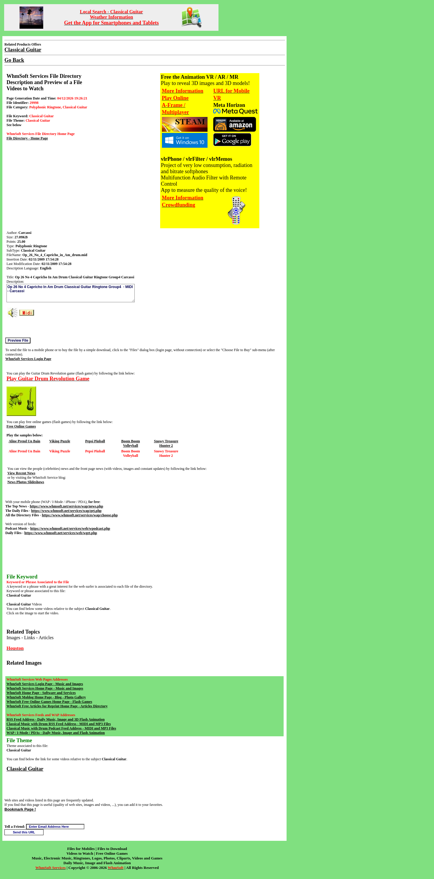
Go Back (14, 60)
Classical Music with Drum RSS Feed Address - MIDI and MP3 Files (59, 724)
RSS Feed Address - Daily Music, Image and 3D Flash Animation (56, 719)
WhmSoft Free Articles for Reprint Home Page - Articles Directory (57, 706)
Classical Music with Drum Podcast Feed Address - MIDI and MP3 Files (61, 728)
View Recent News (21, 473)
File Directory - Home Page (27, 138)
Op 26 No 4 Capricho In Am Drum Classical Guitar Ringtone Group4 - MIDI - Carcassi (71, 293)
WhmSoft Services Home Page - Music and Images (45, 688)
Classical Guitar (25, 769)
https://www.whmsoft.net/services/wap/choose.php (80, 515)
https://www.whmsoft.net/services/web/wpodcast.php (70, 528)
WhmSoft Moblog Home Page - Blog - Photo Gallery (46, 697)
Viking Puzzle (59, 441)
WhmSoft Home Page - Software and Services (41, 693)
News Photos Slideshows (25, 482)
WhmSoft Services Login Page (28, 359)
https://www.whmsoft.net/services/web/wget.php (60, 533)
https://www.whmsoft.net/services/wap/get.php (66, 511)
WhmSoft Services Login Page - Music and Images (45, 684)
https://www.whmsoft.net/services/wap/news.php (66, 506)
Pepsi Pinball (95, 441)
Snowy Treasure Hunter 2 (166, 443)
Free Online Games (21, 426)
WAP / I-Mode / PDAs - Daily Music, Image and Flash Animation (56, 733)
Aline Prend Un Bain (24, 441)
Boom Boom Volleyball (130, 443)
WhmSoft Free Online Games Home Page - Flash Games (49, 702)
